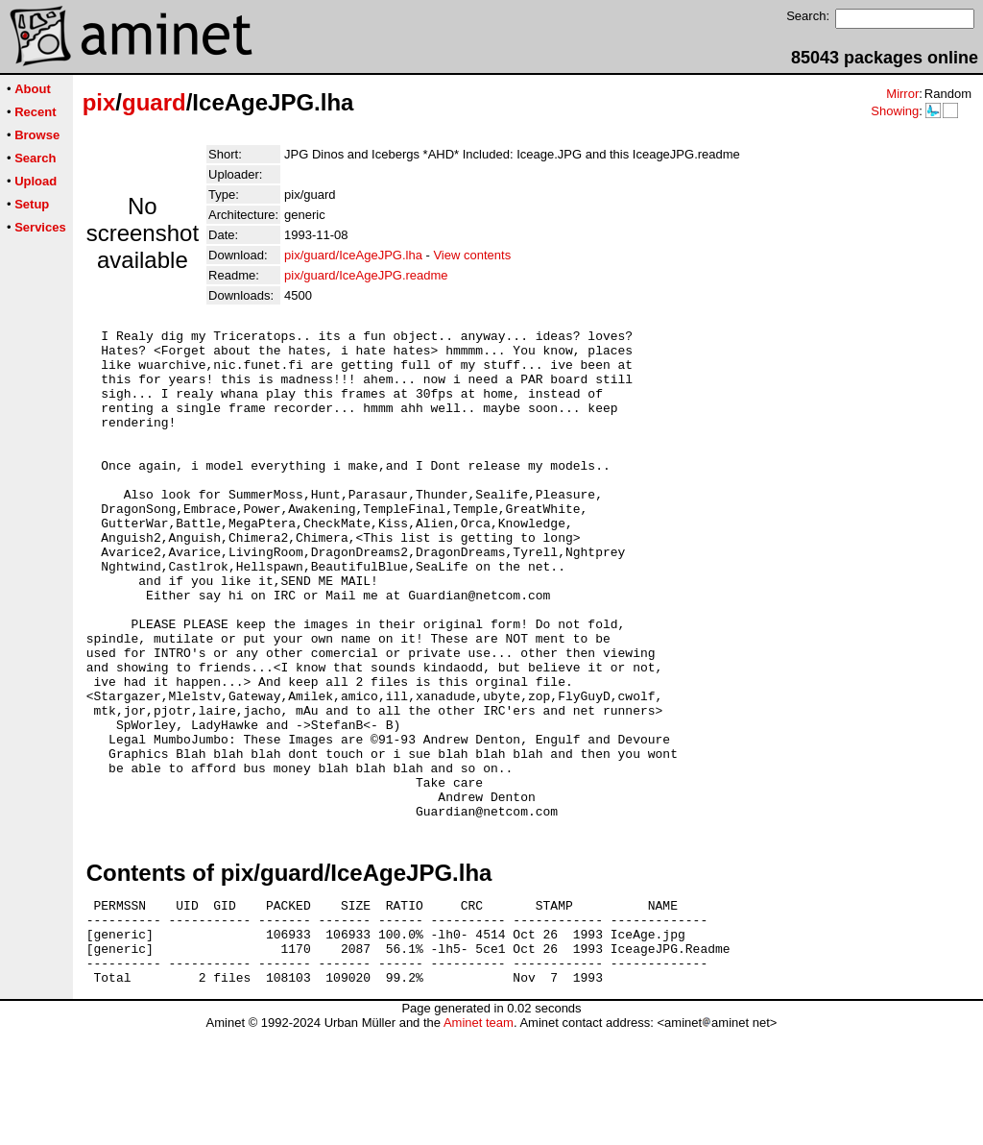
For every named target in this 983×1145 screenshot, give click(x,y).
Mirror (902, 93)
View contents (472, 255)
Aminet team (479, 1138)
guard (154, 102)
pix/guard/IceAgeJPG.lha (353, 255)
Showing (895, 111)
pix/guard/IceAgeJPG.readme (366, 275)
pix (99, 102)
